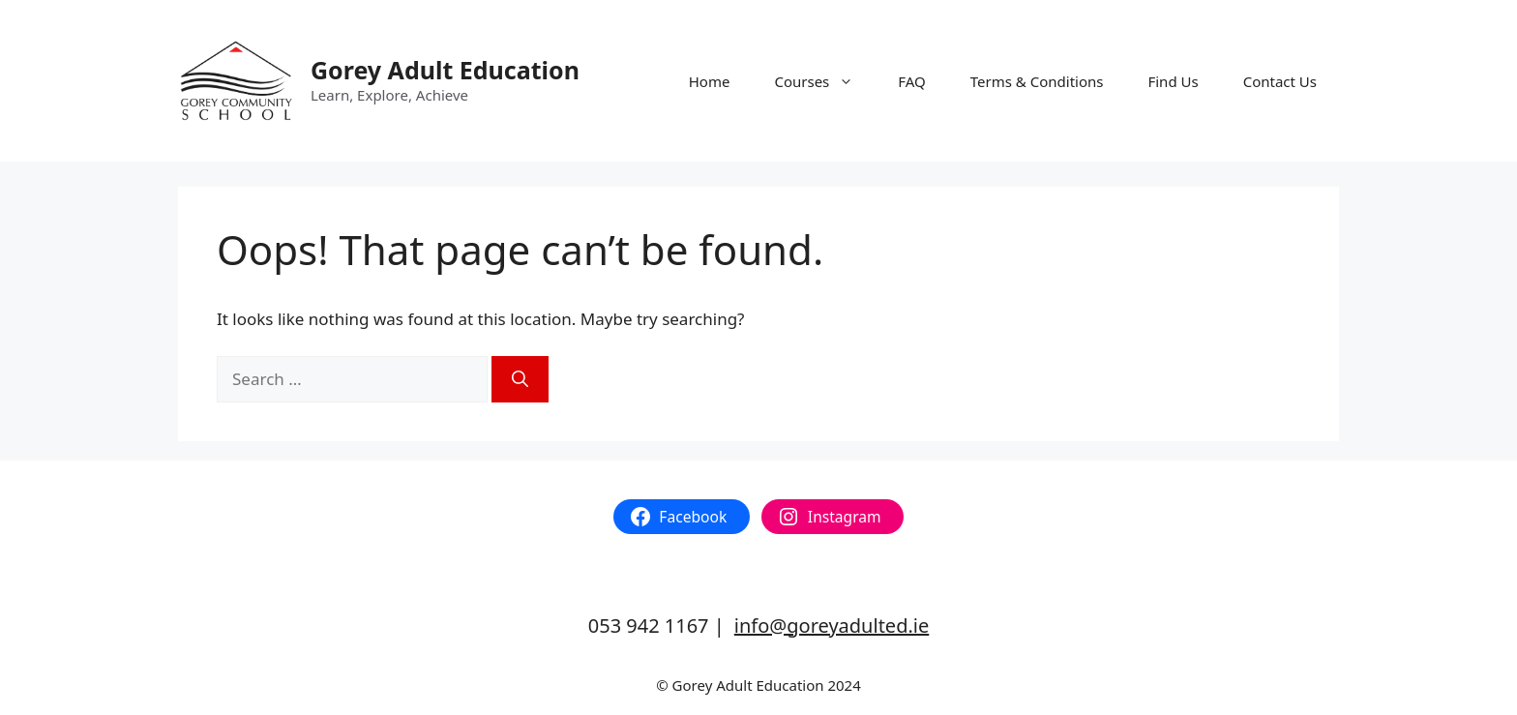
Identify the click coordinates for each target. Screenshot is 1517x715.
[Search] (520, 379)
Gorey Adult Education (445, 69)
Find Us (1172, 81)
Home (709, 81)
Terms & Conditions (1037, 81)
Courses (825, 81)
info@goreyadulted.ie (831, 625)
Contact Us (1280, 81)
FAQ (912, 81)
